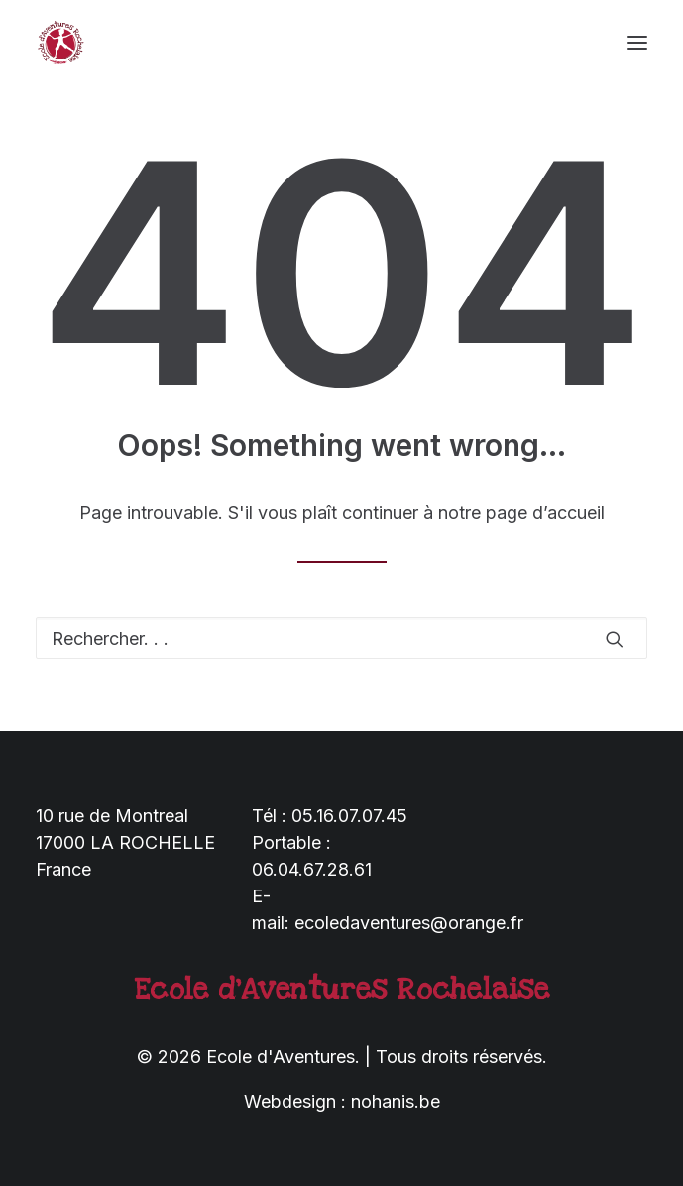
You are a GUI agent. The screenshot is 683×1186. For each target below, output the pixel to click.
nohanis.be (395, 1101)
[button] (637, 42)
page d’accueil (545, 512)
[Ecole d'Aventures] (60, 42)
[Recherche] (341, 638)
